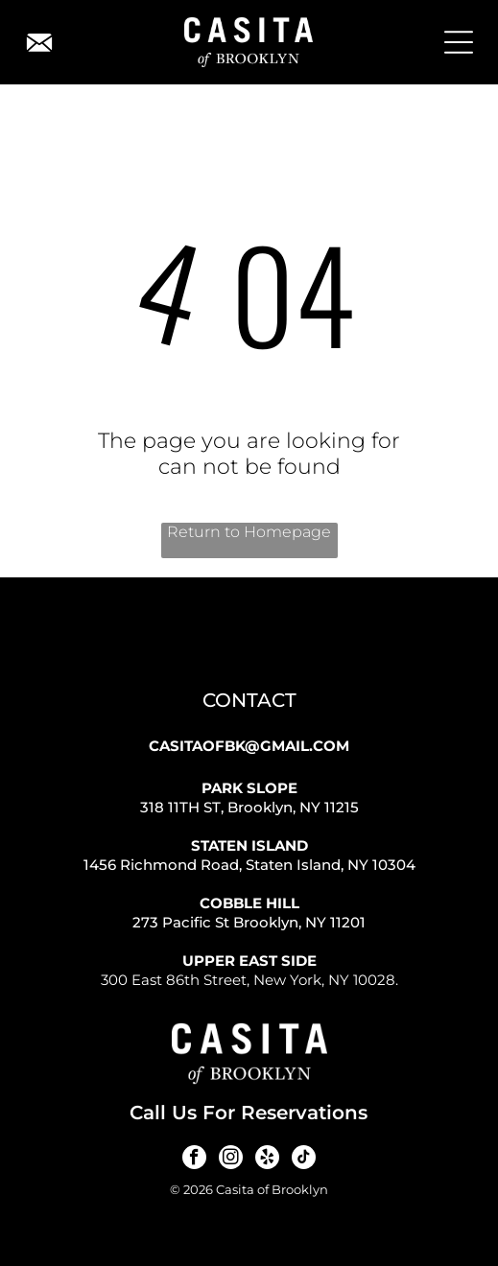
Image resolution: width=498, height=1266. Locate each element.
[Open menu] (458, 42)
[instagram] (231, 1159)
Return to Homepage (249, 532)
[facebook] (194, 1159)
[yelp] (267, 1159)
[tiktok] (304, 1159)
